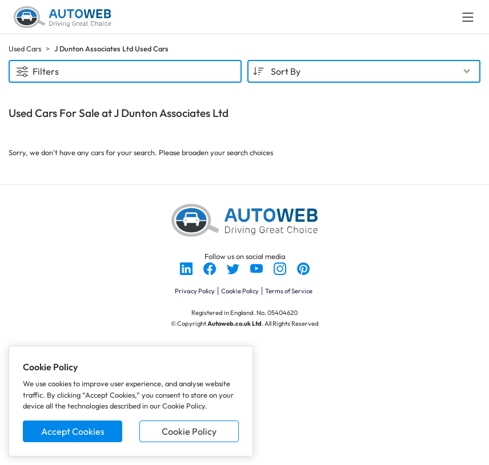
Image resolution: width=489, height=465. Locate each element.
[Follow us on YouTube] (257, 267)
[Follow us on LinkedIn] (187, 267)
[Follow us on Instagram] (281, 267)
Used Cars (25, 48)
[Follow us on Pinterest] (303, 267)
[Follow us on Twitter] (234, 267)
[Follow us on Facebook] (210, 267)
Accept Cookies (73, 431)
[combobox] (363, 71)
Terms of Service (288, 291)
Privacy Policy (195, 291)
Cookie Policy (189, 431)
